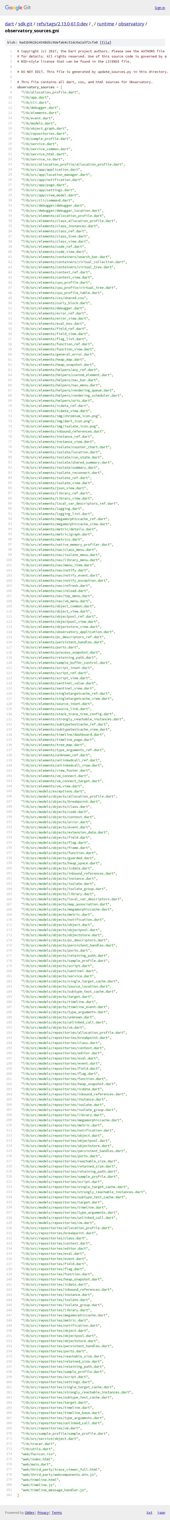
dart (9, 24)
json (161, 1512)
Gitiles (29, 1512)
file (106, 42)
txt (149, 1512)
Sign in (160, 7)
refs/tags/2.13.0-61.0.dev (62, 24)
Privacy (43, 1512)
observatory (131, 24)
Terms (57, 1512)
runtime (105, 24)
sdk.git (25, 24)
